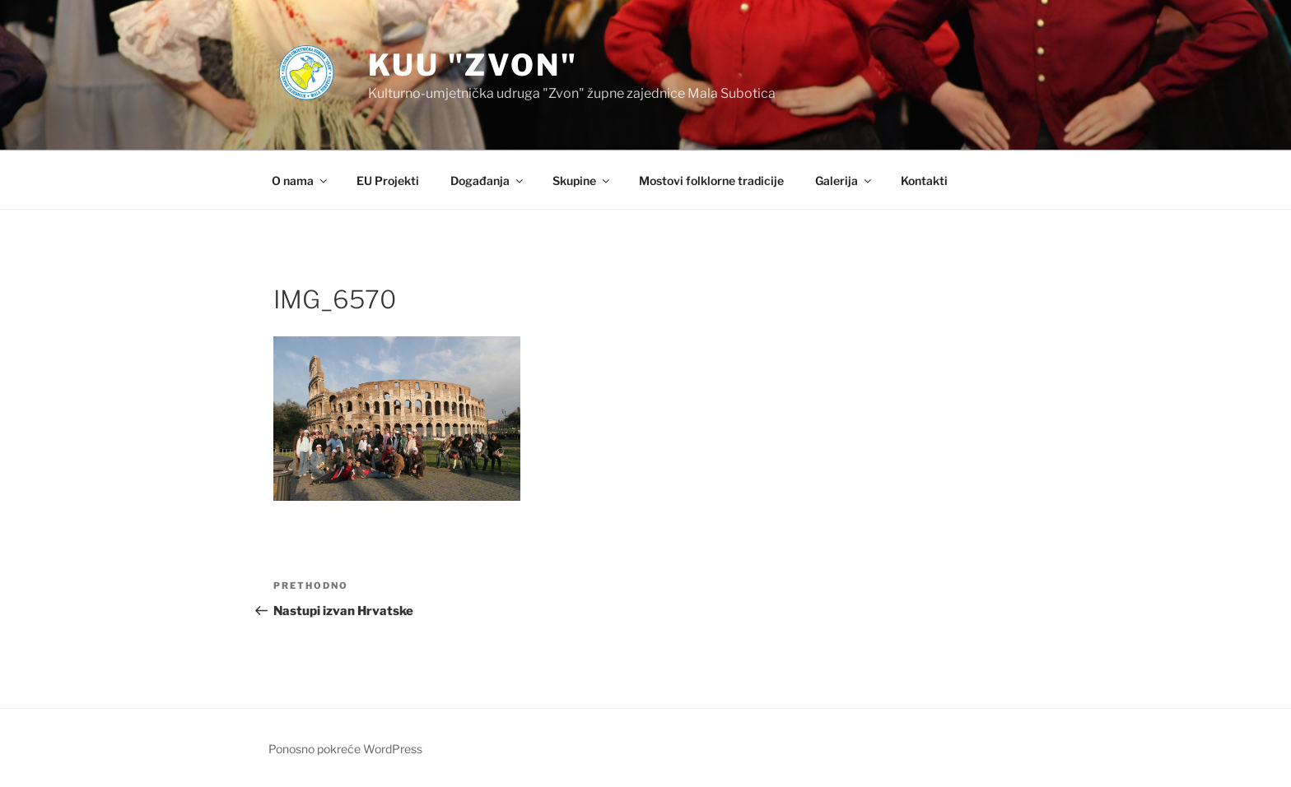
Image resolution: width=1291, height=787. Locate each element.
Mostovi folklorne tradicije (711, 180)
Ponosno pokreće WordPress (345, 749)
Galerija (844, 180)
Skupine (582, 180)
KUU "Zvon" (473, 65)
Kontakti (924, 180)
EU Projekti (388, 180)
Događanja (487, 180)
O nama (300, 180)
